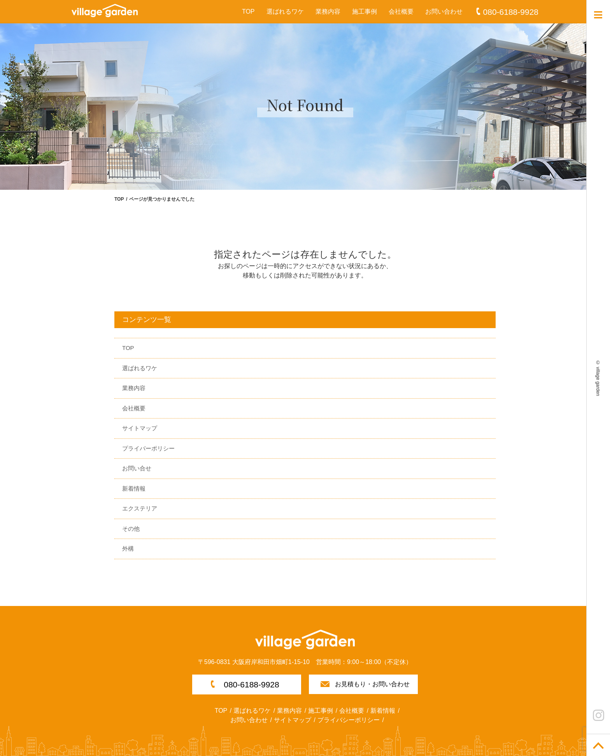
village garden (598, 381)
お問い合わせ (444, 11)
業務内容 (328, 11)
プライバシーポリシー (348, 720)
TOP (248, 11)
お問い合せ (136, 468)
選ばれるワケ (285, 11)
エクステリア (139, 508)
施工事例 (364, 11)
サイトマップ (139, 428)
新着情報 (133, 488)
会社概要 (401, 11)
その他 (131, 528)
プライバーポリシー (148, 448)
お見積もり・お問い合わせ (372, 684)
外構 (128, 548)
